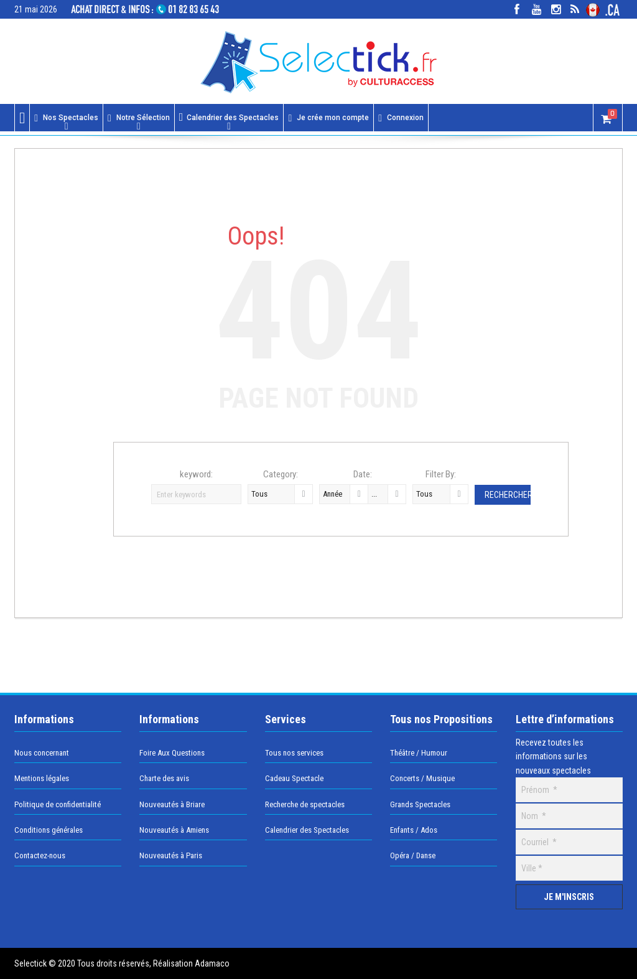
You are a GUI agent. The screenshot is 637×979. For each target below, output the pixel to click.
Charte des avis (164, 778)
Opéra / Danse (412, 855)
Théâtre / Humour (418, 752)
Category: (280, 474)
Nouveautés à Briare (172, 804)
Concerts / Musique (422, 778)
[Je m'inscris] (569, 896)
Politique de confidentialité (57, 804)
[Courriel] (569, 842)
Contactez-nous (39, 855)
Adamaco (211, 963)
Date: (362, 474)
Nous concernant (41, 752)
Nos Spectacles (66, 118)
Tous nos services (294, 752)
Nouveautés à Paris (170, 855)
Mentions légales (41, 778)
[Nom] (569, 815)
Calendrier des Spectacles (229, 117)
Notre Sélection (139, 118)
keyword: (196, 474)
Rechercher (508, 495)
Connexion (401, 118)
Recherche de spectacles (305, 804)
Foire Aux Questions (172, 752)
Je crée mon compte (328, 118)
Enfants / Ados (413, 830)
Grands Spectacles (420, 804)
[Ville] (569, 868)
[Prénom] (569, 789)
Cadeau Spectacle (294, 778)
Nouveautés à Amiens (174, 830)
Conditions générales (48, 830)
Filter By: (440, 474)
